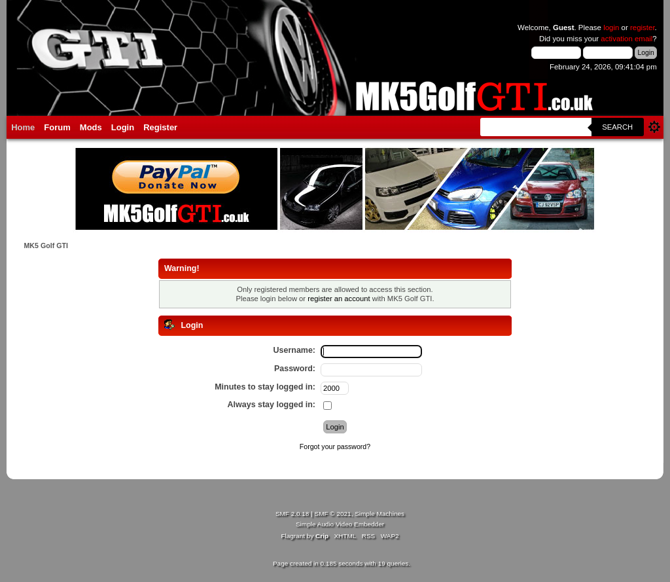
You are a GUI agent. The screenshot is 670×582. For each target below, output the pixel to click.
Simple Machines (379, 513)
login (611, 27)
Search (617, 127)
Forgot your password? (335, 446)
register (642, 27)
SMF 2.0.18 (292, 513)
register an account (339, 298)
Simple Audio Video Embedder (340, 524)
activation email (626, 39)
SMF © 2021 (333, 513)
